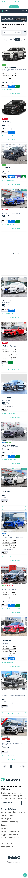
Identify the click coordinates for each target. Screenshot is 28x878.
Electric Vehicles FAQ (10, 838)
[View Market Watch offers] (14, 19)
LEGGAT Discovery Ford (8, 89)
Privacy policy (11, 862)
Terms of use (17, 862)
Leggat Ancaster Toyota (9, 135)
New (11, 39)
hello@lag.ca (7, 847)
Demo (23, 39)
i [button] (11, 128)
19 (20, 766)
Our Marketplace (9, 809)
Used (17, 39)
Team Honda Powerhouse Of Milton (11, 366)
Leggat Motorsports (9, 835)
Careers (4, 828)
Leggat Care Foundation (11, 831)
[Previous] (4, 766)
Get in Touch (6, 843)
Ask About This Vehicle (14, 93)
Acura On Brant (6, 556)
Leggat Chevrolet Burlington (10, 413)
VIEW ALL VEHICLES (11, 803)
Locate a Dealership (9, 822)
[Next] (23, 766)
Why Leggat (6, 819)
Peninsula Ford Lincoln (8, 180)
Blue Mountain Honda (8, 224)
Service (5, 825)
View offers (14, 7)
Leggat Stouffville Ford (8, 755)
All (4, 39)
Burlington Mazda (7, 313)
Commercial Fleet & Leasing (14, 812)
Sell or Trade (7, 815)
